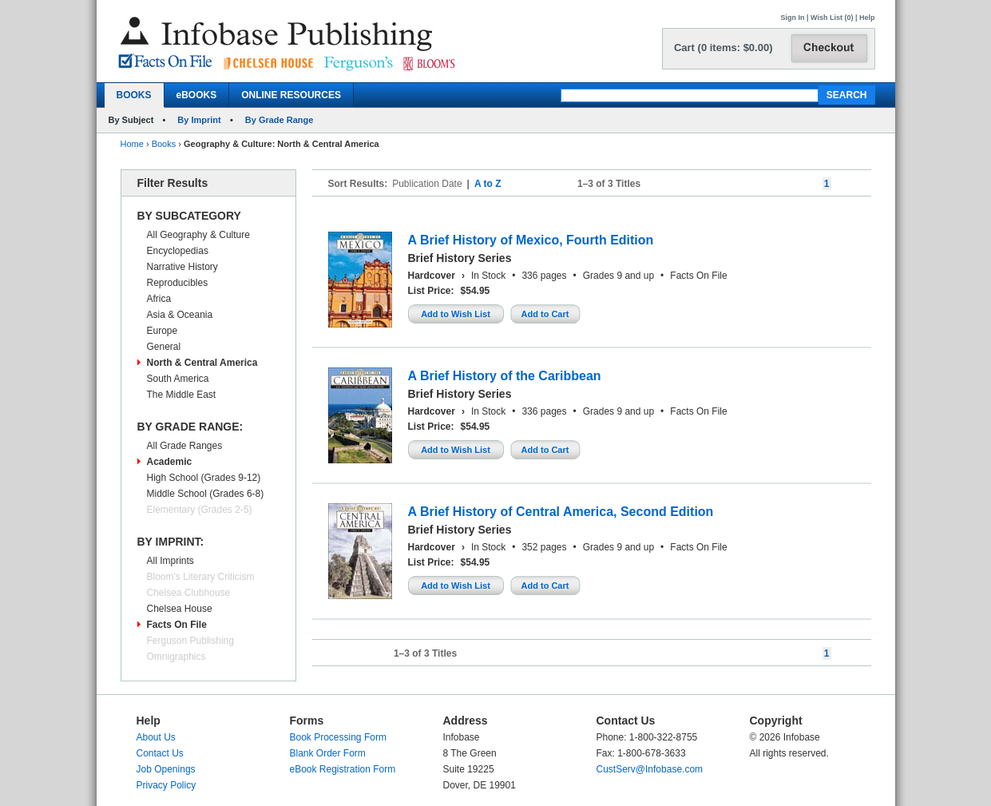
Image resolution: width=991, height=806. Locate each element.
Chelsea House (179, 608)
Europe (162, 330)
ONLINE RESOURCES (291, 95)
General (164, 346)
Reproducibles (177, 282)
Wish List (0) (832, 18)
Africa (159, 298)
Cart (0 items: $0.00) (723, 48)
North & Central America (202, 362)
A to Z (487, 183)
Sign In (793, 18)
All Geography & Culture (198, 234)
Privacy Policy (166, 785)
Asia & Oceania (180, 314)
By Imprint (198, 120)
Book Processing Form (338, 737)
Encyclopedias (177, 250)
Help (867, 18)
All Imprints (170, 560)
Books (164, 144)
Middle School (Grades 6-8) (205, 493)
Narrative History (182, 266)
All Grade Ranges (185, 445)
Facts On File (177, 624)
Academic (169, 461)
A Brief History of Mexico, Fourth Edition (531, 240)
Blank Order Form (328, 753)
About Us (156, 737)
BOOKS (134, 95)
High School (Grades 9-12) (204, 477)
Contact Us (160, 753)
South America (178, 378)
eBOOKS (196, 95)
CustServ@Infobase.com (650, 769)
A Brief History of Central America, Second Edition (561, 511)
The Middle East (181, 394)
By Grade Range (279, 120)
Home (132, 144)
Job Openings (166, 769)
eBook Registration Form (343, 769)
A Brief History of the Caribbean (504, 376)
